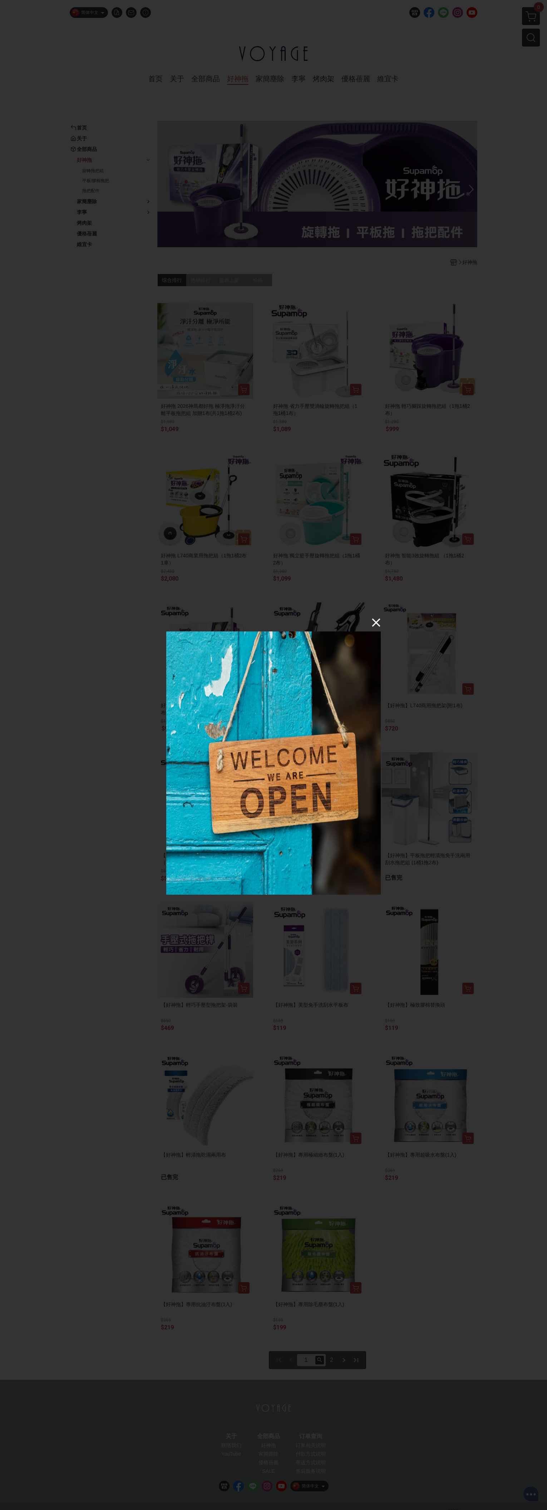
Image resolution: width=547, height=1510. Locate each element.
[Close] (376, 622)
